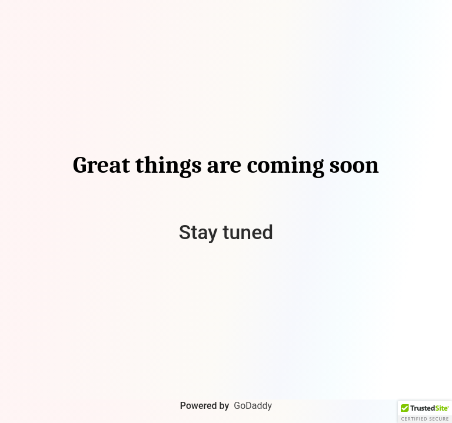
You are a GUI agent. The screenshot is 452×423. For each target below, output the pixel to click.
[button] (425, 412)
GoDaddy (253, 405)
